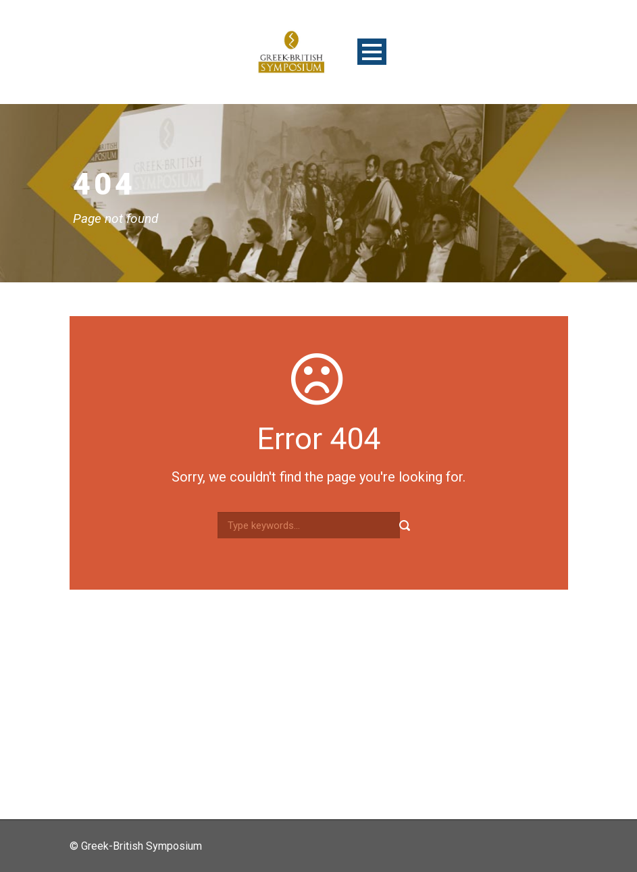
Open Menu (371, 52)
